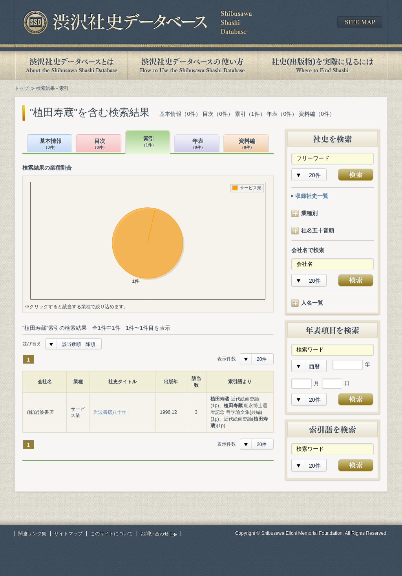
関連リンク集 (32, 533)
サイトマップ (68, 533)
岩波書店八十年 (109, 412)
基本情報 (50, 144)
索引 (148, 141)
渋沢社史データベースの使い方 (192, 65)
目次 (99, 144)
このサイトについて (111, 533)
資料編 (246, 144)
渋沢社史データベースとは (71, 65)
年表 (197, 144)
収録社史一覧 (311, 196)
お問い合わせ (155, 533)
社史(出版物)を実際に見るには (322, 65)
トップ (22, 88)
